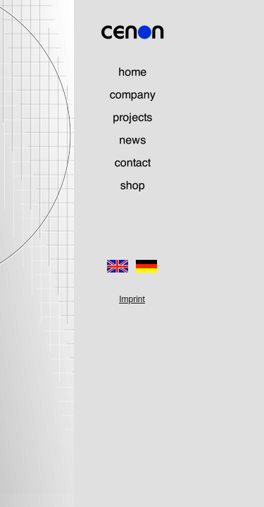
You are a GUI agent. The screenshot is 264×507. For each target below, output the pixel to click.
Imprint (132, 299)
